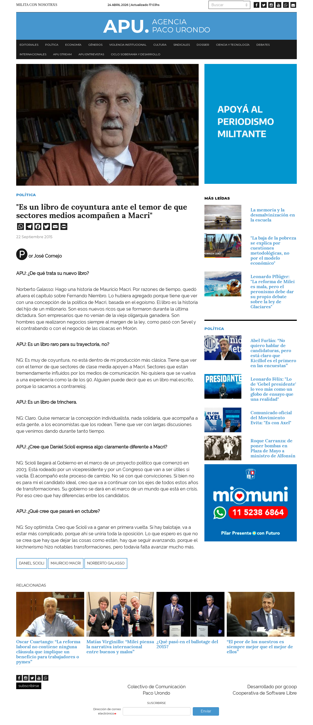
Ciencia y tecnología (233, 44)
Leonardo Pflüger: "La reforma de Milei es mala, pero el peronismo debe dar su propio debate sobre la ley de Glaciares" (272, 292)
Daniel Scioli (31, 563)
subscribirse (28, 686)
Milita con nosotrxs (36, 5)
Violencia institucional (127, 44)
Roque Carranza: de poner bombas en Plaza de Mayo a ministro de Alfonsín (272, 448)
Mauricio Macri (66, 563)
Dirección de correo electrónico (107, 711)
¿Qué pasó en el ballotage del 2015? (187, 644)
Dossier (203, 44)
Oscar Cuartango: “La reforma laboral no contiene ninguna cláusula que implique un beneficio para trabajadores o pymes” (48, 652)
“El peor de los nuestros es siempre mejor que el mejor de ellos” (260, 647)
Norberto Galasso (106, 563)
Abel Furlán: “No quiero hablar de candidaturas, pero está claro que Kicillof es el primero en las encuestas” (273, 353)
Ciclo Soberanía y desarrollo (135, 54)
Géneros (95, 44)
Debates (263, 44)
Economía (73, 44)
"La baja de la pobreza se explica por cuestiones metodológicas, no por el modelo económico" (273, 250)
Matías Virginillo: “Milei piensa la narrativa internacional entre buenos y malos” (120, 647)
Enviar (206, 711)
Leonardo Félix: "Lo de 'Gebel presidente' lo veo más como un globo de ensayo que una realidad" (273, 389)
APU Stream (62, 54)
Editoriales (29, 44)
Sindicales (181, 44)
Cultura (160, 44)
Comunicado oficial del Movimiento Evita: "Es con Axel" (271, 418)
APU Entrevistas (91, 54)
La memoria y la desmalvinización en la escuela (272, 215)
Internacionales (33, 54)
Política (51, 44)
